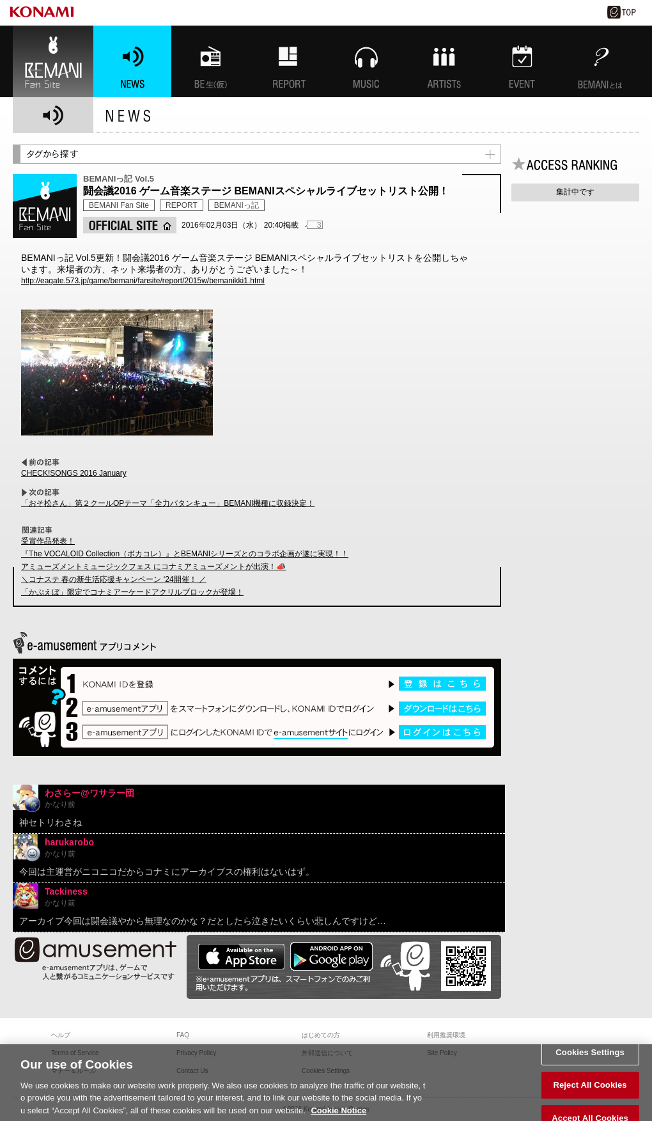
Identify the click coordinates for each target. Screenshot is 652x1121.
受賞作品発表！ (48, 541)
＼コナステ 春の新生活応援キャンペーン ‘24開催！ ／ (113, 579)
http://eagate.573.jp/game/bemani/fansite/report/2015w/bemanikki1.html (143, 280)
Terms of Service (74, 1052)
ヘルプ (60, 1035)
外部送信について (327, 1052)
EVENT (522, 61)
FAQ (182, 1035)
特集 (288, 61)
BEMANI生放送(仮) (210, 61)
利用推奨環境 (446, 1035)
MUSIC (366, 61)
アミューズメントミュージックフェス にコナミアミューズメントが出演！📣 (153, 566)
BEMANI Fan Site (53, 61)
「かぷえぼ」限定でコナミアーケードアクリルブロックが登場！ (132, 592)
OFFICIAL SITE (129, 225)
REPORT (182, 205)
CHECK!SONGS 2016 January (74, 473)
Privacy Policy (196, 1052)
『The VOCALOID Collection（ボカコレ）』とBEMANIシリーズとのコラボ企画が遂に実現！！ (184, 553)
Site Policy (442, 1052)
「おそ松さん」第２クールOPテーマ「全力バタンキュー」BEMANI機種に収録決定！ (167, 503)
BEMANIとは (600, 61)
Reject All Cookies (589, 1098)
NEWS (132, 61)
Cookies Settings (590, 1065)
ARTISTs (444, 61)
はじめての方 (321, 1035)
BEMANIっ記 (236, 205)
